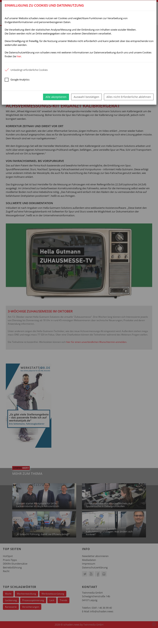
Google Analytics (17, 80)
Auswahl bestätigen (86, 97)
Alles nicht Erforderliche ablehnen (128, 97)
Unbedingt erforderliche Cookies (26, 70)
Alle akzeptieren (56, 97)
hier (19, 56)
